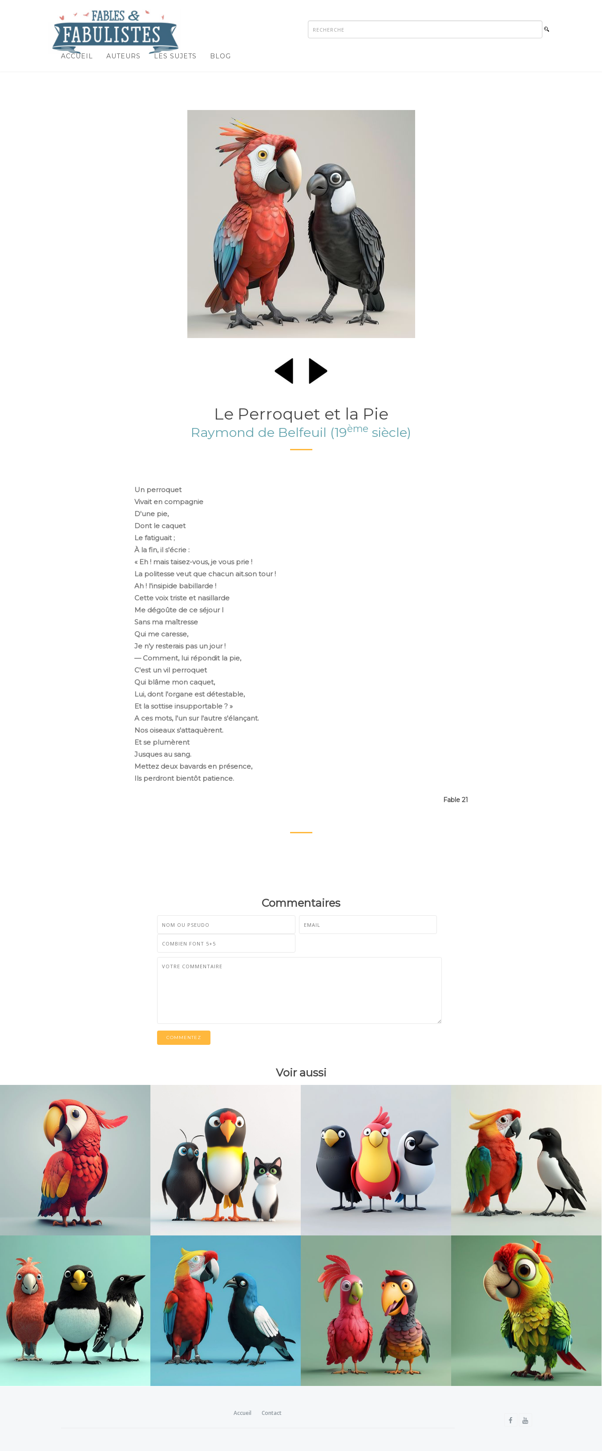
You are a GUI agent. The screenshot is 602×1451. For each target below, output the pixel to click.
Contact (272, 1413)
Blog (220, 56)
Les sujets (175, 56)
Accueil (77, 56)
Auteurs (123, 56)
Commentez (183, 1037)
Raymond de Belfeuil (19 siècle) (301, 432)
